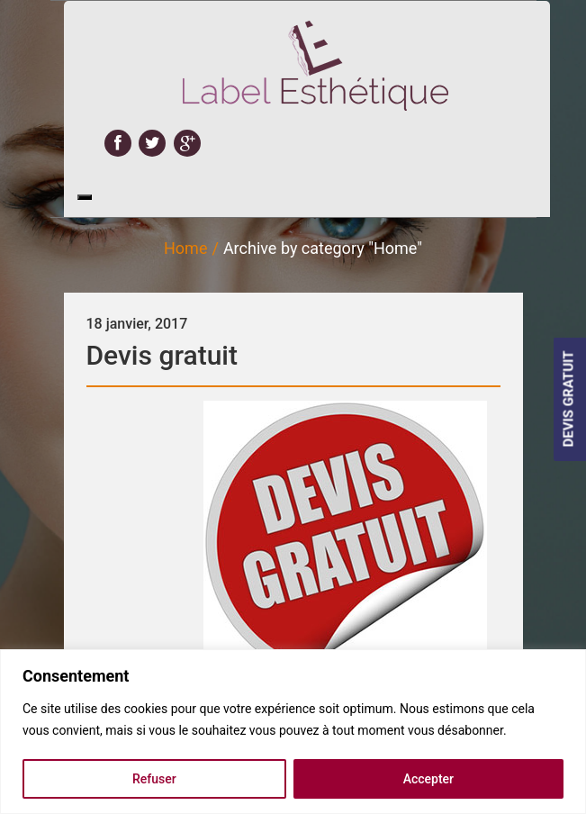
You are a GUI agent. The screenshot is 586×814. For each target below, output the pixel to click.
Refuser (154, 779)
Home (185, 248)
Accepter (428, 779)
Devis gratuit (162, 355)
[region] (293, 731)
